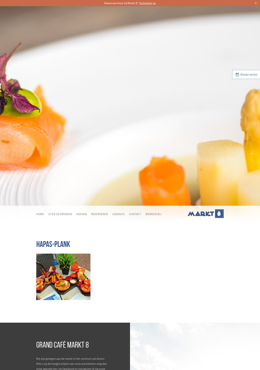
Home (40, 214)
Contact (135, 214)
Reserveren (99, 214)
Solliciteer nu (147, 3)
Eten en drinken (60, 214)
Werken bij (153, 214)
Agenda (81, 214)
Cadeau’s (118, 214)
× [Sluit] (256, 3)
